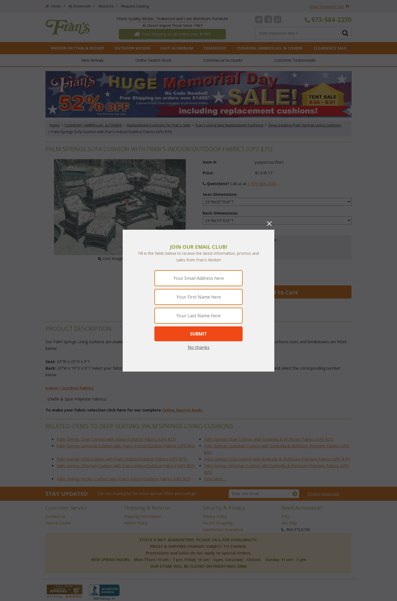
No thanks (199, 347)
